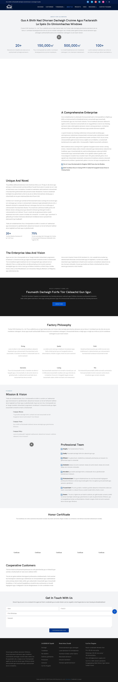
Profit (95, 346)
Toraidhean (44, 650)
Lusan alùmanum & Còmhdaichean (69, 650)
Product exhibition (98, 100)
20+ (18, 46)
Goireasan (44, 663)
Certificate (16, 552)
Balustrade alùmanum (65, 656)
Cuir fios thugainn (46, 666)
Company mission (18, 412)
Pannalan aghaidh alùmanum (67, 663)
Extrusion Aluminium (64, 659)
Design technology (58, 100)
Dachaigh (44, 647)
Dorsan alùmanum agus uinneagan (68, 647)
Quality (59, 346)
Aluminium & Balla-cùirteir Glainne (68, 653)
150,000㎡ (45, 46)
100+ (99, 46)
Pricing (23, 346)
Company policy (17, 431)
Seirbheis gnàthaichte (47, 656)
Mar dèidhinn (44, 653)
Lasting (59, 368)
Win (95, 368)
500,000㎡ (72, 46)
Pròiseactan (44, 659)
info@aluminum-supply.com (97, 658)
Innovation (23, 368)
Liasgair (79, 679)
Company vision (17, 421)
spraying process (19, 100)
